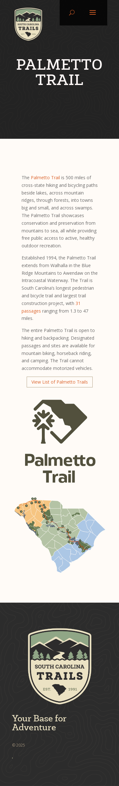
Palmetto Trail (45, 177)
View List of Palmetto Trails (59, 382)
